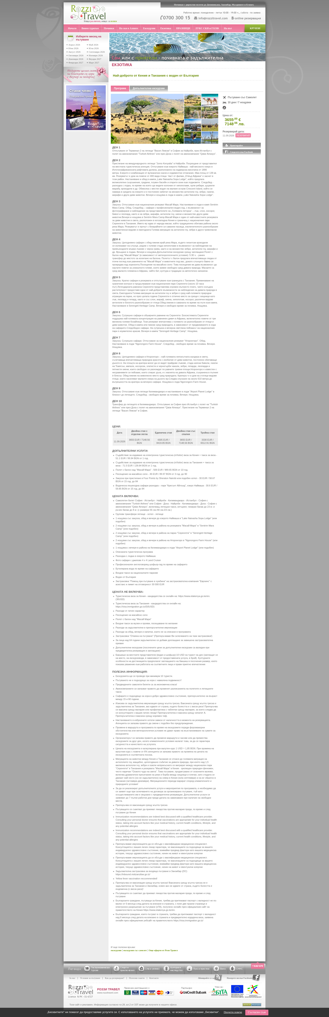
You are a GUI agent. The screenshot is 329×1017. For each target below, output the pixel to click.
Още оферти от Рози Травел (163, 950)
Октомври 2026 (75, 55)
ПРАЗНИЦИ (183, 28)
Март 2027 (94, 62)
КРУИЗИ (255, 28)
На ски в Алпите (128, 28)
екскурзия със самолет (135, 950)
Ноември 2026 (96, 55)
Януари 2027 (95, 59)
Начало (72, 28)
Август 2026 (74, 52)
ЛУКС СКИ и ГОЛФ (207, 28)
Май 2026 (93, 44)
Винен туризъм (90, 28)
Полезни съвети (137, 978)
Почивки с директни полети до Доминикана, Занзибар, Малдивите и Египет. (214, 4)
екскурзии (116, 950)
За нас (72, 978)
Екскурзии (149, 28)
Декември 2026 (75, 59)
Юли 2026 (94, 48)
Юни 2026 (73, 48)
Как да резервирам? (114, 978)
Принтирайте (236, 145)
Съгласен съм (257, 1012)
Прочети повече (233, 1012)
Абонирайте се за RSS (208, 978)
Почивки (109, 28)
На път (228, 28)
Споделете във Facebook (241, 152)
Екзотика (165, 28)
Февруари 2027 (75, 62)
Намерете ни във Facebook (239, 978)
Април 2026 (74, 44)
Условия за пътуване (90, 978)
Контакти (154, 978)
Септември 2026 (97, 52)
